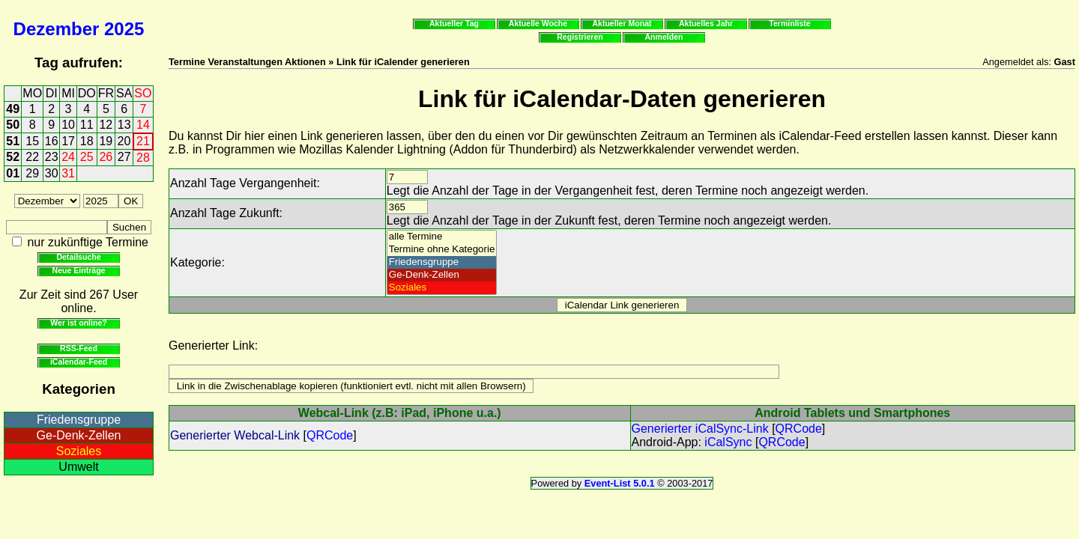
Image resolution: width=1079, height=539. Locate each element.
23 (51, 156)
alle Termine (442, 237)
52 (12, 156)
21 (143, 141)
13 (124, 124)
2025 (124, 29)
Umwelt (78, 466)
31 (68, 173)
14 (143, 124)
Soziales (78, 451)
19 (105, 141)
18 (87, 141)
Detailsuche (78, 256)
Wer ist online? (78, 322)
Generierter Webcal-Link (235, 435)
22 (32, 156)
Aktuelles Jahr (706, 23)
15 (32, 141)
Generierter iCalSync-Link (700, 428)
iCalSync (728, 442)
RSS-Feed (78, 348)
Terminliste (789, 23)
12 (105, 124)
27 (124, 156)
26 (105, 156)
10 (68, 124)
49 (12, 109)
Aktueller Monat (621, 23)
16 (51, 141)
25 (87, 156)
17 (68, 141)
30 (51, 173)
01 (12, 173)
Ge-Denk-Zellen (79, 435)
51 (12, 141)
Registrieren (580, 36)
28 (143, 157)
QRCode (329, 435)
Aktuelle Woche (538, 23)
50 (12, 124)
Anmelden (664, 36)
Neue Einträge (79, 270)
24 (68, 156)
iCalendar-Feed (78, 361)
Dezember (56, 29)
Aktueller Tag (454, 23)
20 (124, 141)
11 (87, 124)
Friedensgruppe (79, 419)
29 (32, 173)
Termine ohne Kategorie (442, 249)
